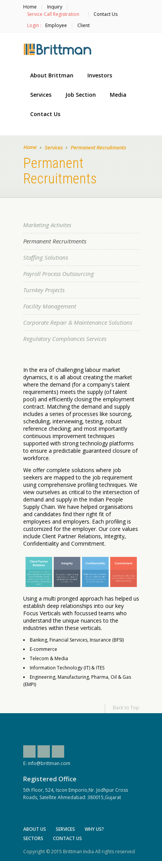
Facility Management (49, 306)
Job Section (80, 94)
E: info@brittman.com (46, 763)
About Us (34, 829)
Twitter (44, 751)
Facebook (29, 751)
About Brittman (51, 75)
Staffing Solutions (45, 257)
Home (30, 6)
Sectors (33, 838)
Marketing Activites (47, 225)
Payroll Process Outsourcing (58, 273)
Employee (56, 25)
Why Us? (94, 829)
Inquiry (54, 6)
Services (40, 94)
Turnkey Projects (44, 290)
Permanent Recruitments (54, 241)
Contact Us (106, 14)
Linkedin (58, 751)
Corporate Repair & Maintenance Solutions (77, 322)
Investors (99, 75)
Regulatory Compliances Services (64, 338)
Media (118, 94)
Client (83, 25)
